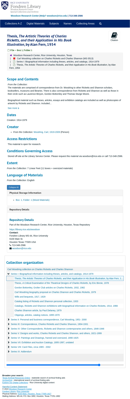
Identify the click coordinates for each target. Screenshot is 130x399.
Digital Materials (36, 23)
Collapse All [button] (14, 187)
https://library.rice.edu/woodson (24, 229)
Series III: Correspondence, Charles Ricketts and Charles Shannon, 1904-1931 (49, 324)
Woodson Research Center (25, 15)
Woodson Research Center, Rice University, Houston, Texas (42, 55)
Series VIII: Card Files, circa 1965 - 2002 (31, 347)
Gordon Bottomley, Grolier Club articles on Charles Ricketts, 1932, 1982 (50, 287)
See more (13, 108)
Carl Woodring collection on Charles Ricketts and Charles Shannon (40, 269)
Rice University (23, 391)
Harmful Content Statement (14, 386)
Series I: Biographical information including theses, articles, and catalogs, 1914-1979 (58, 61)
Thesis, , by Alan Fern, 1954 (70, 278)
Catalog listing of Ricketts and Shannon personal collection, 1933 (46, 301)
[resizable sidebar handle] (65, 365)
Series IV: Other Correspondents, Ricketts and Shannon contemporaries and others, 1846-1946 (57, 328)
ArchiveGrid (7, 380)
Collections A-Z (13, 23)
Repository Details (19, 209)
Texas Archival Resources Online (16, 378)
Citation (114, 36)
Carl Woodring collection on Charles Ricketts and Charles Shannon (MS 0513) (55, 58)
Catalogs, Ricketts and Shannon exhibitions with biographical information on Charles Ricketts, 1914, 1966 (66, 306)
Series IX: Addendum (21, 351)
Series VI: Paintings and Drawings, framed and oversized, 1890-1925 (44, 338)
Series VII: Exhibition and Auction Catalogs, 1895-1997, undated (42, 342)
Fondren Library (9, 391)
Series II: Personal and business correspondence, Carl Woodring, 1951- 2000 (49, 319)
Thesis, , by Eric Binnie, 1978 (62, 283)
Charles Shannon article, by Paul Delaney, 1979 (38, 310)
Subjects (54, 23)
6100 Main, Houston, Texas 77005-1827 (34, 394)
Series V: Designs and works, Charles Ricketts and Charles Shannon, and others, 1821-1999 (56, 333)
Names (68, 23)
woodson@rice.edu (21, 248)
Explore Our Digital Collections (15, 383)
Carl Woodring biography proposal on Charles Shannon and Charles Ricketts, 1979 (55, 292)
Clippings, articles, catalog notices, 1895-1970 (37, 315)
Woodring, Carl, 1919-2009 (47, 132)
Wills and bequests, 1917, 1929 (30, 296)
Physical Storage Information (25, 192)
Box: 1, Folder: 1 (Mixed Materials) (32, 200)
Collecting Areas (85, 23)
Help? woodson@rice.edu (53, 15)
